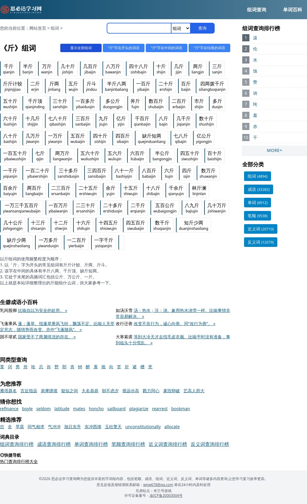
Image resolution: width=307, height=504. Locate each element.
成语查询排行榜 (54, 444)
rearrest (160, 408)
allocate (172, 426)
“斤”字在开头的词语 (120, 47)
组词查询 (256, 9)
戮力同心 (151, 390)
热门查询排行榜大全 (19, 461)
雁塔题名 (8, 390)
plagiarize (138, 408)
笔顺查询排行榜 (128, 444)
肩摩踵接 (49, 390)
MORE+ (274, 150)
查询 (202, 28)
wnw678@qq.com (158, 484)
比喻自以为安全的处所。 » (42, 310)
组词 (55, 28)
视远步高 (130, 390)
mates (79, 408)
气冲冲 (54, 426)
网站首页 (37, 28)
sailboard (116, 408)
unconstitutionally (143, 426)
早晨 (20, 426)
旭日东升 (72, 426)
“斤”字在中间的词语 (164, 47)
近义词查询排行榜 (168, 444)
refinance (9, 408)
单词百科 (292, 9)
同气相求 (36, 426)
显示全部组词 (75, 47)
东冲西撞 (93, 426)
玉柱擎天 (113, 426)
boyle (27, 408)
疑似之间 (69, 390)
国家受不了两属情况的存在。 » (47, 336)
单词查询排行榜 (91, 444)
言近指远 (28, 390)
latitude (61, 408)
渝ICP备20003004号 (166, 495)
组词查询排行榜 (17, 444)
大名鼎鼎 (90, 390)
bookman (180, 408)
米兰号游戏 (162, 490)
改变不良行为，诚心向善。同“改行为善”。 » (175, 323)
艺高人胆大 (193, 390)
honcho (96, 408)
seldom (43, 408)
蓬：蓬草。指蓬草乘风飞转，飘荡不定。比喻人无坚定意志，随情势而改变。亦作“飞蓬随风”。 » (57, 326)
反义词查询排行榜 (210, 444)
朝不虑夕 (110, 390)
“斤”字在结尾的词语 (209, 47)
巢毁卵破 (171, 390)
